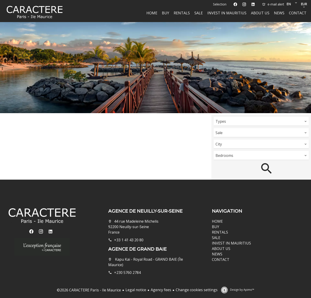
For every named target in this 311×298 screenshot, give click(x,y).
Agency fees (161, 289)
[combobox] (261, 121)
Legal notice (135, 289)
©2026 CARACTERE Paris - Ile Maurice (89, 290)
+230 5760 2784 (127, 272)
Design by (241, 290)
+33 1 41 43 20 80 (128, 239)
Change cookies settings (197, 289)
